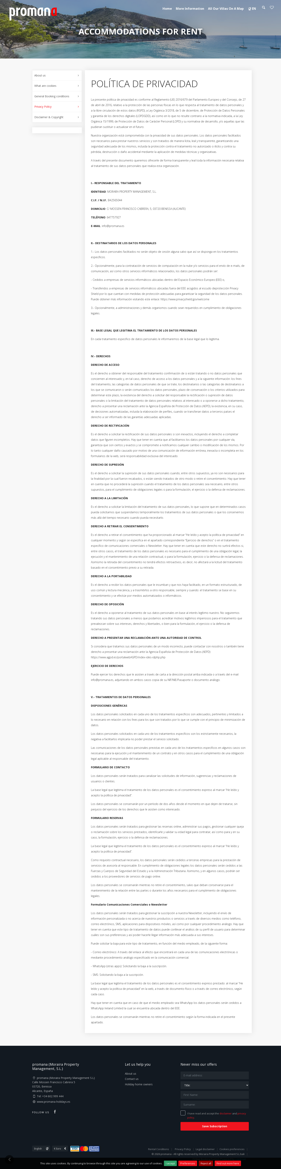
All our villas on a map (226, 8)
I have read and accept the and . (213, 1115)
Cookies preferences (232, 1149)
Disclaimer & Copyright (48, 117)
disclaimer (226, 1113)
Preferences (187, 1163)
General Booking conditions (51, 96)
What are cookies (45, 86)
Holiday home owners (139, 1084)
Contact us (132, 1079)
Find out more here (228, 1163)
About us (40, 75)
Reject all (206, 1163)
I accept (170, 1163)
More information (190, 8)
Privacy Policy (43, 106)
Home (167, 8)
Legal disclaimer (205, 1149)
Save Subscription (214, 1126)
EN (252, 8)
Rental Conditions (158, 1149)
